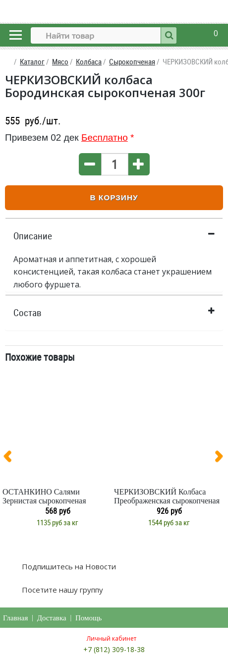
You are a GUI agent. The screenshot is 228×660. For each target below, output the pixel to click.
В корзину (114, 197)
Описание (32, 235)
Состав (27, 312)
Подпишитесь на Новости (68, 566)
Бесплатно (104, 137)
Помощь (88, 618)
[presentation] (11, 458)
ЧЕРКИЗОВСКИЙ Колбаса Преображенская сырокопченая (167, 496)
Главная (15, 618)
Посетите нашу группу (61, 590)
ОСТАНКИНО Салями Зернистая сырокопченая (44, 496)
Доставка (51, 618)
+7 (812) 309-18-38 (114, 649)
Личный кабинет (111, 638)
